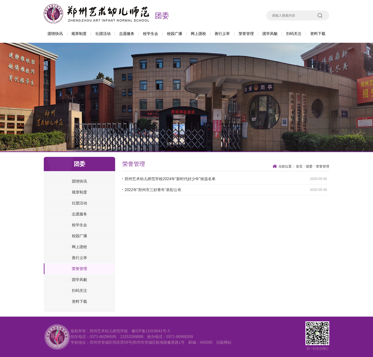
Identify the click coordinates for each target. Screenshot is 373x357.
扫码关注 (293, 34)
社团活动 (103, 34)
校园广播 (174, 34)
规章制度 (79, 34)
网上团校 (198, 34)
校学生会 (150, 34)
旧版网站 (223, 342)
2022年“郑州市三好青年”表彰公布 (153, 190)
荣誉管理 (246, 34)
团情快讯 (55, 34)
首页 (299, 166)
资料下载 (317, 34)
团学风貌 (270, 34)
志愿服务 (126, 34)
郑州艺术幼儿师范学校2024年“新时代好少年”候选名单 (170, 179)
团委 (162, 15)
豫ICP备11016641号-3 (151, 331)
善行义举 (222, 34)
